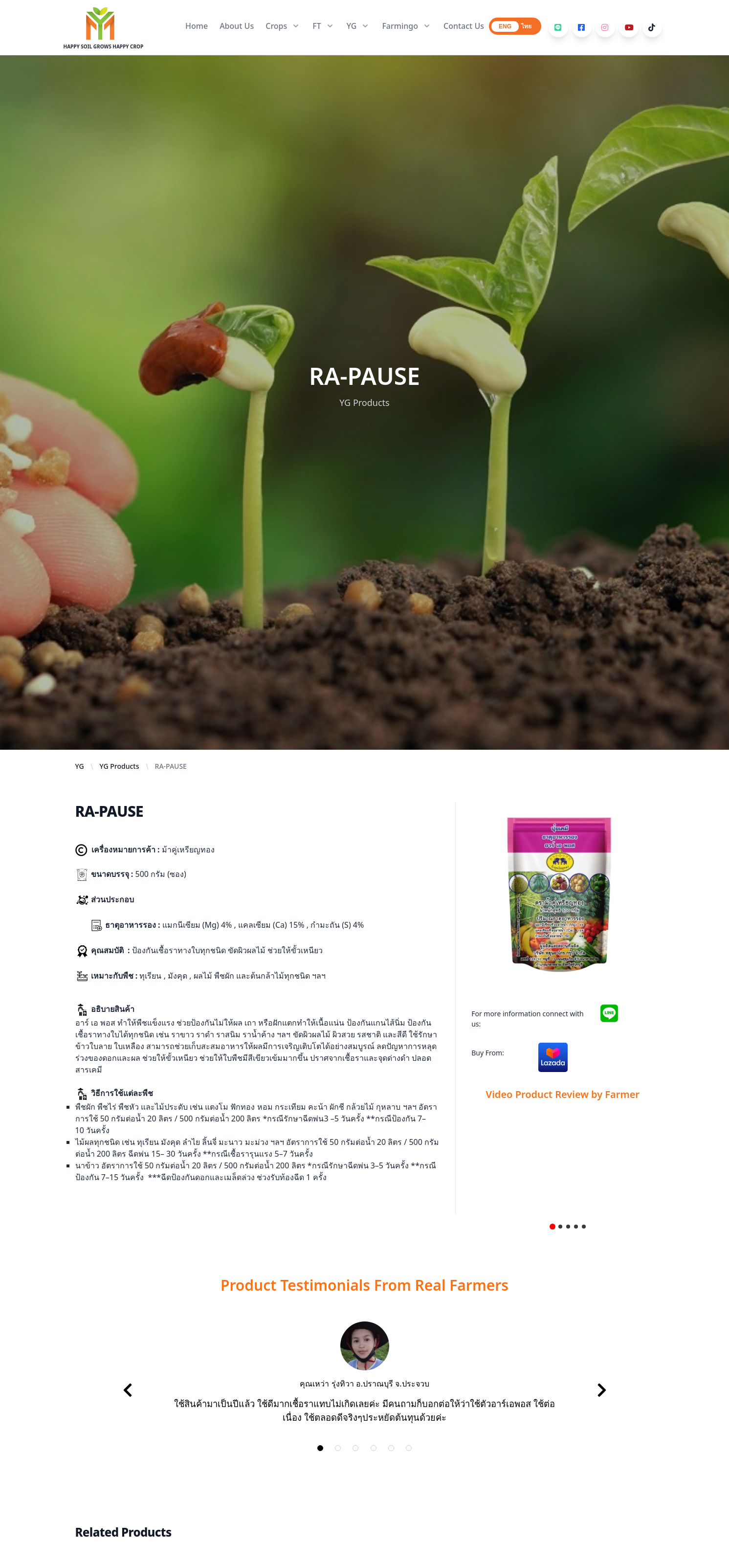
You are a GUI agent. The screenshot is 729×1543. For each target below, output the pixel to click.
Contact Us (463, 26)
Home (196, 26)
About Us (237, 26)
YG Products (119, 766)
